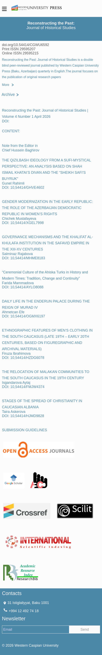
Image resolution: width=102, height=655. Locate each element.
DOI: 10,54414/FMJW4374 (23, 387)
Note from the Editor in (20, 146)
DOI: (5, 121)
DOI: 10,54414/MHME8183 (23, 258)
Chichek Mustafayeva (19, 219)
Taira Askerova (13, 412)
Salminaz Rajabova (17, 254)
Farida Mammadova (18, 283)
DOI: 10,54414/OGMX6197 (23, 316)
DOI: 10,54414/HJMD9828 (23, 416)
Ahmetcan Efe (13, 312)
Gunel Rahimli (13, 183)
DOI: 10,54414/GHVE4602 (23, 188)
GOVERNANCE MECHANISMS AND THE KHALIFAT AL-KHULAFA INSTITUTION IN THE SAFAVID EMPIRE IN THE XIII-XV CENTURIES (47, 243)
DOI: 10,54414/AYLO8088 (22, 287)
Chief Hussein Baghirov (20, 150)
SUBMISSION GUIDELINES (24, 430)
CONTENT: (11, 131)
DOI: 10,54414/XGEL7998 (23, 223)
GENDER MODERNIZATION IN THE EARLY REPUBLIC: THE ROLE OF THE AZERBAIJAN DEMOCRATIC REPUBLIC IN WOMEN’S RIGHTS (47, 208)
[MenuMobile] (4, 9)
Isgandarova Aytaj (16, 383)
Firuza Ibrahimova (16, 353)
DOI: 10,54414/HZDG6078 (23, 358)
